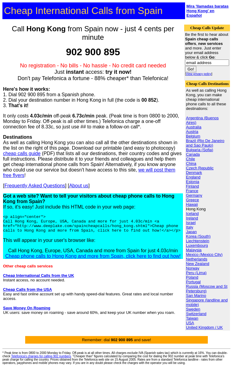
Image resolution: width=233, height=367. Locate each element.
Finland (192, 186)
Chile (190, 159)
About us (78, 185)
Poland (192, 277)
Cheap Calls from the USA (27, 293)
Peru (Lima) (196, 272)
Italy (189, 227)
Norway (192, 268)
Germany (194, 195)
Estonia (192, 181)
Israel (191, 222)
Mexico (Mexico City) (204, 254)
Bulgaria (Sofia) (199, 150)
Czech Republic (200, 168)
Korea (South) (198, 236)
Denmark (194, 172)
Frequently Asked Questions (34, 185)
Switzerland (196, 313)
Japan (191, 231)
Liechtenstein (197, 241)
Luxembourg (197, 245)
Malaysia (193, 250)
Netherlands (196, 259)
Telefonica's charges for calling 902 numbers (41, 356)
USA (190, 323)
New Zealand (197, 263)
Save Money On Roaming (26, 311)
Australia (193, 127)
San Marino (196, 295)
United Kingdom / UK (204, 327)
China (191, 163)
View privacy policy (198, 74)
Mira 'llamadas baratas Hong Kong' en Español (208, 11)
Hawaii (192, 204)
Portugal (193, 282)
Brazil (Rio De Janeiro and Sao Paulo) (205, 143)
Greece (192, 200)
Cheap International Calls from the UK (38, 279)
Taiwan (192, 318)
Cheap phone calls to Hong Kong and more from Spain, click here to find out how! (93, 259)
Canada (193, 154)
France (192, 191)
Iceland (192, 213)
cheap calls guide (22, 153)
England (193, 177)
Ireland (192, 218)
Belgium (193, 136)
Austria (192, 131)
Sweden (193, 309)
